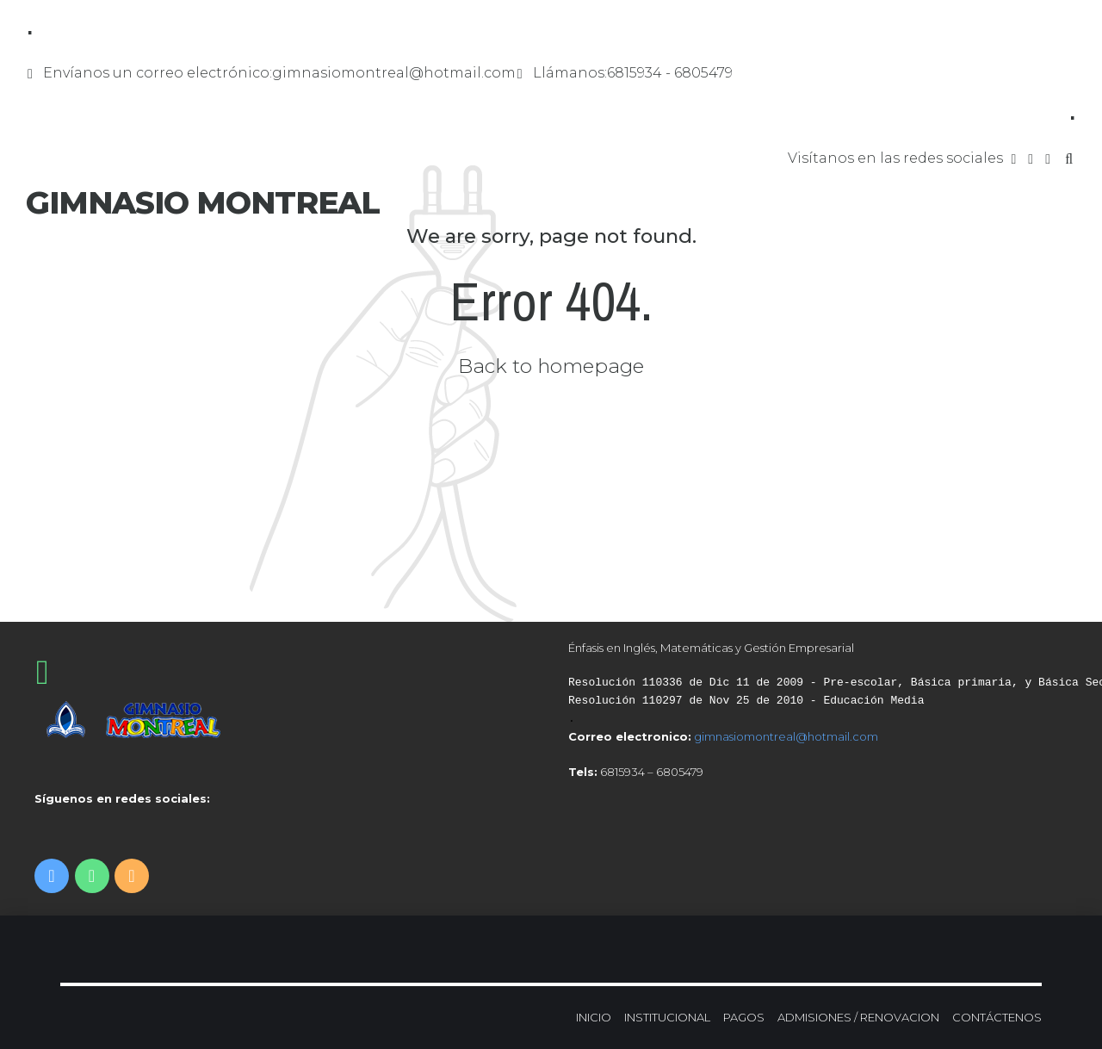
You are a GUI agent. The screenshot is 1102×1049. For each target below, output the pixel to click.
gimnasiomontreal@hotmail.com (786, 736)
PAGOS (744, 1017)
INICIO (593, 1017)
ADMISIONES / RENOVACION (858, 1017)
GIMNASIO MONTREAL (203, 202)
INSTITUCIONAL (667, 1017)
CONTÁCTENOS (997, 1017)
